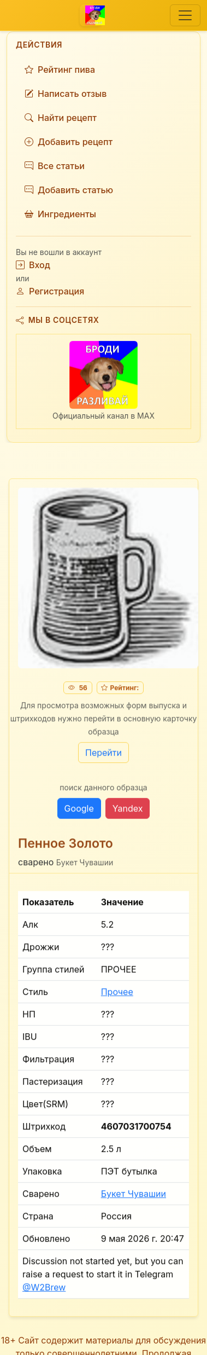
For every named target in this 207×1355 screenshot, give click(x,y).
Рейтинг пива (60, 69)
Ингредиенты (60, 214)
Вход (33, 264)
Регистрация (50, 291)
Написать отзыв (66, 93)
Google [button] (79, 812)
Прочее (117, 996)
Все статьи (55, 165)
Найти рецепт (61, 117)
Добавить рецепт (69, 141)
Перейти (103, 756)
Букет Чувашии (133, 1197)
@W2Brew (44, 1291)
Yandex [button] (128, 812)
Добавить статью (69, 189)
